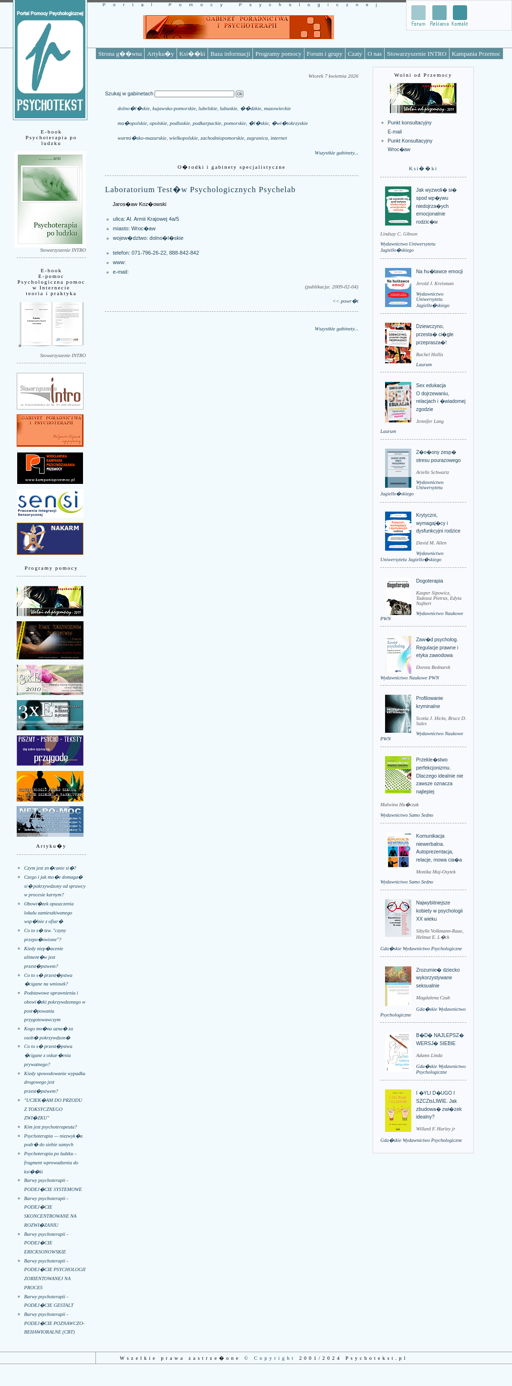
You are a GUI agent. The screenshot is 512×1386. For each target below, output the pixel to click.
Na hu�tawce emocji (439, 271)
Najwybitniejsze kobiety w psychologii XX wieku (439, 910)
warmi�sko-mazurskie (142, 138)
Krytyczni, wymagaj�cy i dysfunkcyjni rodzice (438, 523)
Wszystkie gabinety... (336, 152)
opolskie (158, 123)
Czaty (355, 53)
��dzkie (250, 108)
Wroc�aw (143, 228)
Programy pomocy (278, 53)
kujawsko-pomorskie (174, 108)
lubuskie (229, 108)
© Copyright (270, 1358)
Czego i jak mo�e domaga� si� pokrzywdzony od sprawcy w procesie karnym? (55, 885)
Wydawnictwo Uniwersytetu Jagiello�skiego (432, 299)
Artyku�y (160, 53)
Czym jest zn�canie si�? (50, 868)
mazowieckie (277, 108)
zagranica (257, 138)
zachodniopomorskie (222, 138)
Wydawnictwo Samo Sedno (406, 815)
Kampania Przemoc (476, 53)
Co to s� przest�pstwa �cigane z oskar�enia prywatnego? (48, 1055)
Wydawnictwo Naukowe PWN (409, 677)
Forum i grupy (325, 53)
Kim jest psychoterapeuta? (50, 1126)
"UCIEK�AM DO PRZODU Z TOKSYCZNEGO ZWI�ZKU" (53, 1109)
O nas (374, 53)
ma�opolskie (132, 123)
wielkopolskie (183, 138)
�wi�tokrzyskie (290, 123)
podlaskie (180, 123)
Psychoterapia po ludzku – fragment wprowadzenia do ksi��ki (51, 1162)
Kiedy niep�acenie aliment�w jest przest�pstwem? (43, 957)
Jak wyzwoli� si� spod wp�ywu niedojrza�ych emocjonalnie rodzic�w (436, 206)
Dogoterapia (429, 581)
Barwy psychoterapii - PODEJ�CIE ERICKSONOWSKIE (46, 1243)
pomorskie (235, 123)
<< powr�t (345, 301)
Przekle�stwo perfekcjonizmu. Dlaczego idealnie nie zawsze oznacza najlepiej (439, 775)
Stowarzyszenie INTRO (417, 53)
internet (279, 138)
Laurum (424, 364)
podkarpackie (207, 123)
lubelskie (208, 108)
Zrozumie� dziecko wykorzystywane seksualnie (438, 977)
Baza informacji (230, 53)
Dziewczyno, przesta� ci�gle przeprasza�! (434, 334)
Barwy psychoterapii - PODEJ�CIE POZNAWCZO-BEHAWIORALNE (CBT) (54, 1323)
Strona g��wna (120, 53)
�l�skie (259, 123)
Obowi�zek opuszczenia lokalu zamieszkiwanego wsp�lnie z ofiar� (49, 912)
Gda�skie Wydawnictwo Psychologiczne (421, 948)
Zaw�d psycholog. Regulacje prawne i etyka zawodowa (437, 647)
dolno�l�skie (134, 108)
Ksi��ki (192, 53)
